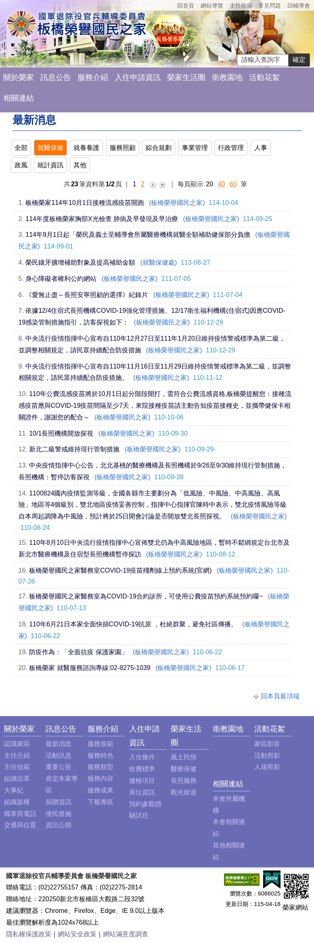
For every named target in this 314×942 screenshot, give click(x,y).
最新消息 (58, 743)
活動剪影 (267, 755)
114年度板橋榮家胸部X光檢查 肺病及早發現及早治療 (101, 218)
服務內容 (100, 778)
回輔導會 (298, 5)
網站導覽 (212, 5)
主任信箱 (241, 5)
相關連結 (18, 98)
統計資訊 (50, 165)
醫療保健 (184, 768)
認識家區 (17, 743)
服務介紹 (92, 77)
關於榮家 (18, 77)
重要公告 (58, 766)
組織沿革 (17, 778)
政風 (21, 165)
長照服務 (184, 780)
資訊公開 (58, 825)
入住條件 (142, 757)
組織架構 (17, 802)
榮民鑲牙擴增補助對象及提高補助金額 (80, 262)
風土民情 (184, 757)
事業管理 (195, 147)
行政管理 (231, 147)
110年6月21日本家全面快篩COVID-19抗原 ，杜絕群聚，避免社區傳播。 (133, 624)
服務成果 (100, 790)
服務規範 (100, 743)
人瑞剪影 (267, 766)
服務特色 (100, 755)
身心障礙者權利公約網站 (60, 278)
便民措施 (58, 813)
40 (221, 184)
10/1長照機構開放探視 (61, 433)
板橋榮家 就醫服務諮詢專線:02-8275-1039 (90, 667)
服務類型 (100, 766)
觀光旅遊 (184, 792)
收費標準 (142, 768)
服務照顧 (123, 147)
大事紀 (13, 790)
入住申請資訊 (138, 77)
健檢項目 (142, 780)
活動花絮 (264, 77)
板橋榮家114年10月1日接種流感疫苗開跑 (84, 202)
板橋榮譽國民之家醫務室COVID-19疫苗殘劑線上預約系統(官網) (120, 570)
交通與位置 (20, 825)
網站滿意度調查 (125, 934)
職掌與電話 (20, 813)
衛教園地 (227, 77)
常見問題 (269, 5)
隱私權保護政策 (28, 934)
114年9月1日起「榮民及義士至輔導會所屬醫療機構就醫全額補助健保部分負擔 (137, 234)
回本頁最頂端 (280, 696)
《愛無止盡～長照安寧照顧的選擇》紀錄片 (86, 294)
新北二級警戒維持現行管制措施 (74, 449)
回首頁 (185, 5)
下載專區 (100, 802)
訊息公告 (55, 77)
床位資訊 (142, 792)
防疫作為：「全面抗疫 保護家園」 (78, 652)
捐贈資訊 (58, 802)
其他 (79, 165)
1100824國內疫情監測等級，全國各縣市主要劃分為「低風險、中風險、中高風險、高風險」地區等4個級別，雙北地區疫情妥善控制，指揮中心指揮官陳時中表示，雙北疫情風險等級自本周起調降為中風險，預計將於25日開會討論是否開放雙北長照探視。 (153, 505)
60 (233, 184)
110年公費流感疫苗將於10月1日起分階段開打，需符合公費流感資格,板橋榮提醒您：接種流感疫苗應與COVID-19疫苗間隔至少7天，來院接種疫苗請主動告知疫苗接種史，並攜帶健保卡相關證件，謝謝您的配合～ (155, 405)
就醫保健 (50, 147)
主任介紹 (17, 755)
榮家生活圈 (186, 77)
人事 (260, 147)
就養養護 (86, 147)
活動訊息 (58, 755)
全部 (21, 147)
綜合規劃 (159, 147)
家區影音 (267, 743)
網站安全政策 (77, 934)
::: (6, 729)
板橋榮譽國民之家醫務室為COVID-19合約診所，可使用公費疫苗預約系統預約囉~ (146, 596)
